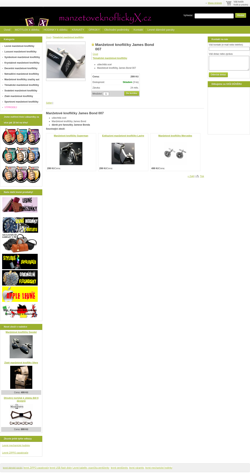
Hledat (240, 15)
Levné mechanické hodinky (16, 445)
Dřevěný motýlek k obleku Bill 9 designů (21, 399)
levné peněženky (119, 467)
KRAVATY (78, 29)
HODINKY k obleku (55, 29)
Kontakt (138, 29)
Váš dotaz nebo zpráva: (221, 54)
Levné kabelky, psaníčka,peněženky (90, 467)
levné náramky (136, 467)
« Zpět (191, 176)
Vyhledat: (188, 15)
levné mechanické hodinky (158, 467)
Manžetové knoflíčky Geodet (21, 332)
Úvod (7, 29)
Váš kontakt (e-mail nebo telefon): (226, 44)
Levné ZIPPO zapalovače (15, 452)
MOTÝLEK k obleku (27, 29)
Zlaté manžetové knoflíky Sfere (21, 362)
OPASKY (94, 29)
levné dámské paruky (12, 468)
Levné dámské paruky (161, 29)
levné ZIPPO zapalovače (36, 467)
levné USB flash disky (61, 467)
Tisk (202, 176)
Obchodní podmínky (116, 29)
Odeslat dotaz (218, 74)
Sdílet (49, 103)
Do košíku (131, 93)
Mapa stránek (215, 3)
